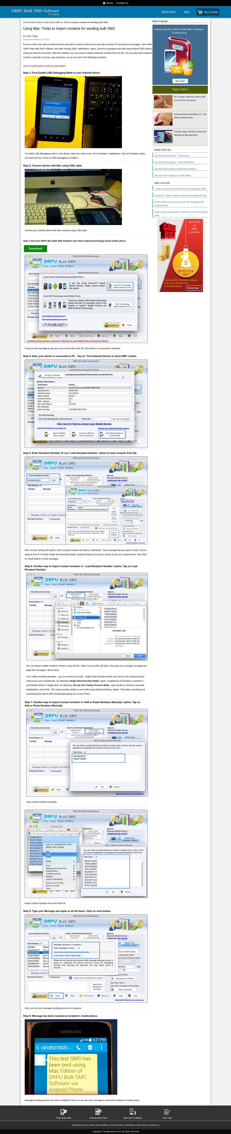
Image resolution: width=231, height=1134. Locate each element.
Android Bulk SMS (32, 22)
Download (35, 248)
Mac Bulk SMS (52, 22)
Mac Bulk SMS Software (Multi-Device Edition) (175, 169)
